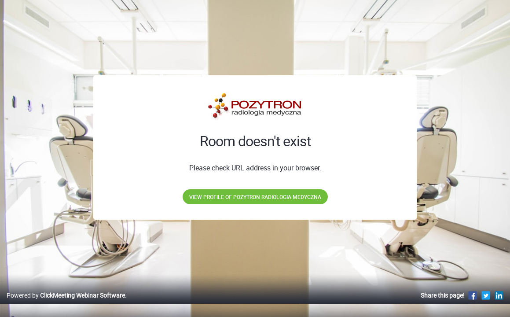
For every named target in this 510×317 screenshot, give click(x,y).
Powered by (66, 304)
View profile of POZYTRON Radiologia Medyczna (255, 196)
